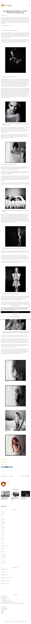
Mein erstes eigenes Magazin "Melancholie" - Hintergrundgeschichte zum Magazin (12, 603)
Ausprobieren (2, 513)
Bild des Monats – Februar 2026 (5, 583)
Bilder (2, 525)
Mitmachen (2, 547)
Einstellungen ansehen (15, 316)
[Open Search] (29, 1)
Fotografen (2, 533)
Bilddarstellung (3, 523)
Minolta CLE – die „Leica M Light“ (5, 599)
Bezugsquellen (3, 519)
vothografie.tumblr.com (4, 462)
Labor (2, 541)
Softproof (2, 553)
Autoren (2, 515)
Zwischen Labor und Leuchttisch (5, 597)
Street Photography (3, 557)
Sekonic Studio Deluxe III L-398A (5, 580)
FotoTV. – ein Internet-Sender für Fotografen (6, 577)
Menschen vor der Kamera (4, 545)
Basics (2, 517)
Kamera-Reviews (3, 539)
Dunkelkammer (3, 529)
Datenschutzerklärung (18, 621)
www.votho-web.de (4, 464)
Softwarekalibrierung (3, 555)
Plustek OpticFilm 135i (4, 596)
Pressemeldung (3, 551)
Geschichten (2, 535)
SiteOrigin (25, 621)
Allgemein (2, 511)
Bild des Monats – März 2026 (4, 569)
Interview (2, 537)
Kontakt (2, 610)
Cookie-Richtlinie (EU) (4, 609)
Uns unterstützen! (3, 606)
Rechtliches (2, 611)
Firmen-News (2, 531)
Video (1, 559)
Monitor (2, 549)
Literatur (2, 543)
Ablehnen (15, 314)
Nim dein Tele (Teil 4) (4, 598)
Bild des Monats (3, 521)
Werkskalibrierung (3, 561)
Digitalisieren (2, 527)
